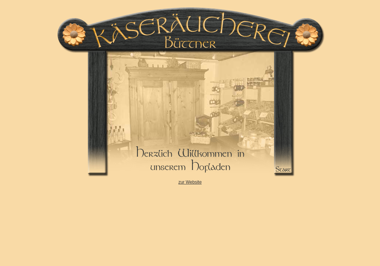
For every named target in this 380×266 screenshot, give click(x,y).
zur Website (190, 182)
